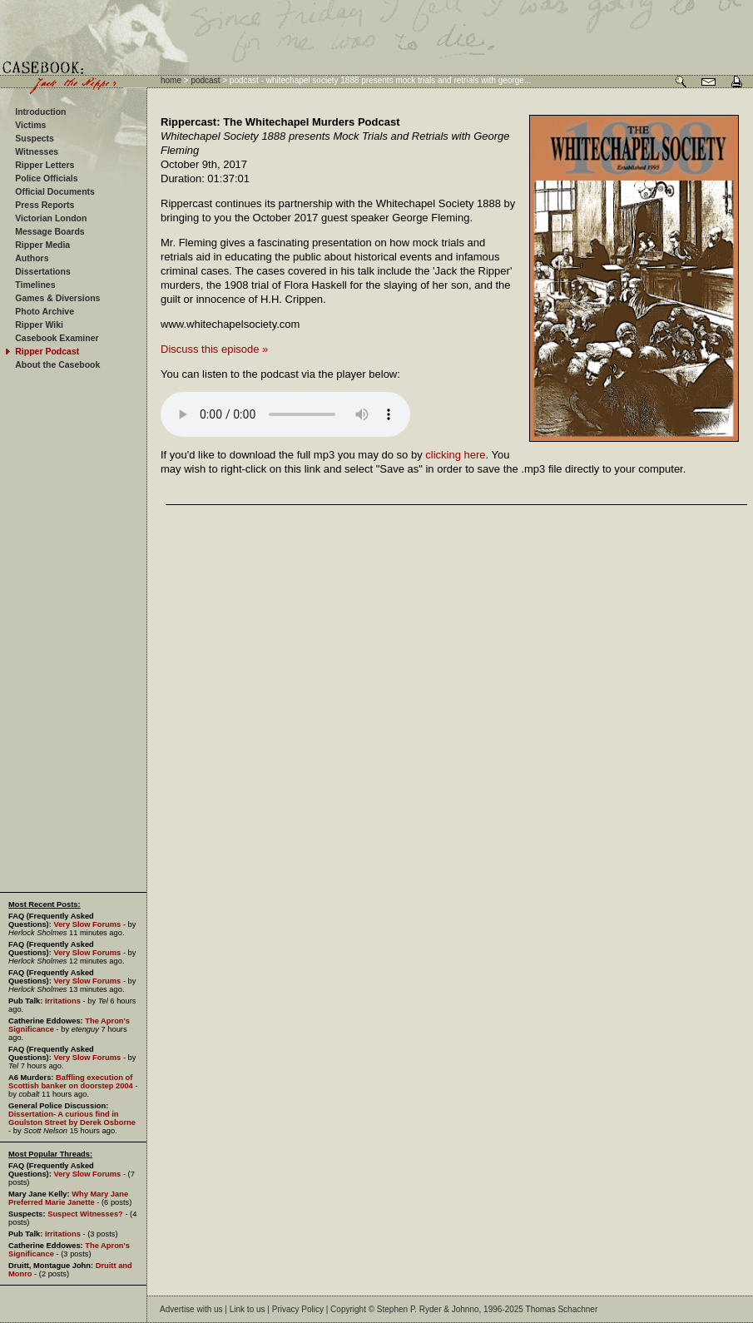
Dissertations (43, 271)
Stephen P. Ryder (409, 1309)
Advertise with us (191, 1309)
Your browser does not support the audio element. (285, 414)
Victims (30, 125)
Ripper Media (42, 245)
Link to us (247, 1309)
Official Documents (55, 191)
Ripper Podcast (47, 351)
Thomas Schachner (562, 1309)
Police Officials (46, 178)
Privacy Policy (298, 1309)
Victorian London (51, 218)
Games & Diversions (57, 298)
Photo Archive (44, 311)
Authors (31, 258)
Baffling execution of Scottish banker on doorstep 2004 (70, 1081)
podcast (205, 80)
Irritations (63, 1001)
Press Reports (44, 205)
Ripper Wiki (39, 325)
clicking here (455, 454)
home (171, 80)
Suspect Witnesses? (85, 1214)
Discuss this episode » (214, 349)
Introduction (40, 111)
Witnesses (36, 151)
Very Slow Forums (87, 924)
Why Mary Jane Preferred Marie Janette (68, 1198)
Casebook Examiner (56, 338)
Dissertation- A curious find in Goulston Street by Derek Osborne (72, 1118)
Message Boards (49, 231)
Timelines (35, 285)
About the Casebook (57, 364)
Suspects (34, 138)
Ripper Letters (44, 165)
